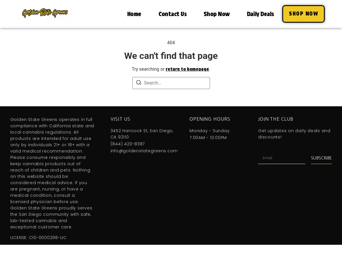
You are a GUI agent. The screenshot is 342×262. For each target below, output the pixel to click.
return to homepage (187, 69)
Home (134, 14)
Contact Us (173, 14)
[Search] (138, 83)
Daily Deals (260, 14)
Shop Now (216, 14)
